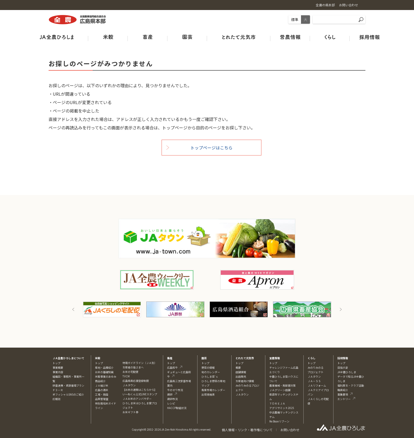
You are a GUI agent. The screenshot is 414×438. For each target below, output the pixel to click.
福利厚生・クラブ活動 (350, 385)
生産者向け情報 (245, 381)
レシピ (171, 403)
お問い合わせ (289, 429)
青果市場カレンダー (213, 390)
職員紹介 (342, 390)
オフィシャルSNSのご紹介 (68, 394)
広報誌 (56, 399)
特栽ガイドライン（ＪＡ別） (140, 363)
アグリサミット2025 (281, 408)
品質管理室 (101, 399)
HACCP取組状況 (176, 408)
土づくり (274, 372)
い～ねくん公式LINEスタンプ (140, 394)
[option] (112, 309)
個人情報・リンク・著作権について (247, 429)
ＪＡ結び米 (101, 385)
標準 (294, 19)
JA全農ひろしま (346, 372)
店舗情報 (241, 372)
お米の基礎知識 (104, 372)
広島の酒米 (101, 390)
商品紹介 (100, 381)
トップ (56, 363)
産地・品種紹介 (104, 367)
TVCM (126, 376)
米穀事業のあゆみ (105, 376)
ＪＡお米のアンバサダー (137, 399)
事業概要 (58, 367)
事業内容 (58, 372)
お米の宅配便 (130, 372)
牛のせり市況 (175, 390)
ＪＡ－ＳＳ (314, 381)
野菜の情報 (208, 367)
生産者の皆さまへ (133, 367)
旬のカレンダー (210, 372)
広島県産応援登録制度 (136, 381)
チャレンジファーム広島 (283, 367)
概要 (238, 367)
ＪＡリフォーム (317, 385)
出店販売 (241, 376)
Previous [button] (73, 309)
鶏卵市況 (172, 399)
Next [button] (340, 309)
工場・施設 (101, 394)
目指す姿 (342, 367)
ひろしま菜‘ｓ (209, 376)
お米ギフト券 (130, 412)
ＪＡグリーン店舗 (279, 390)
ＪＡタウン (242, 394)
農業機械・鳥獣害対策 (282, 385)
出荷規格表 (208, 394)
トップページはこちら (211, 147)
